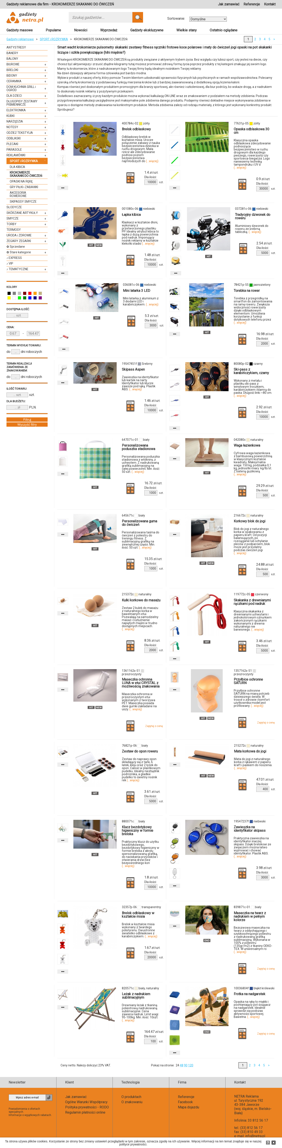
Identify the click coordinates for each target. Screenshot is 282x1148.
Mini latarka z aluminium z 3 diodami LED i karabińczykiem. (141, 301)
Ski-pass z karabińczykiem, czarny (251, 371)
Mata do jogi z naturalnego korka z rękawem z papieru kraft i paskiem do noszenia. (253, 763)
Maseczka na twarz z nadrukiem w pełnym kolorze (250, 916)
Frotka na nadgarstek (249, 994)
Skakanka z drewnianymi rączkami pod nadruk (252, 602)
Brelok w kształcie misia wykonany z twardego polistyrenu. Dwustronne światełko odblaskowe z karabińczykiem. (139, 930)
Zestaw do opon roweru (140, 751)
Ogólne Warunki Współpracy (86, 1102)
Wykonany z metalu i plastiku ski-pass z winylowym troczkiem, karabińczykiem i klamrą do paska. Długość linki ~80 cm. (253, 388)
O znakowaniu (131, 1102)
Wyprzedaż (108, 30)
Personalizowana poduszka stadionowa (138, 447)
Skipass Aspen (133, 369)
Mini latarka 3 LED (136, 291)
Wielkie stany (186, 30)
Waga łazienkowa (247, 445)
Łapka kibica (131, 215)
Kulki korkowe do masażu (141, 600)
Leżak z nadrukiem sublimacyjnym (136, 995)
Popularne (53, 30)
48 (181, 1065)
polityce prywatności (132, 1144)
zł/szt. (151, 172)
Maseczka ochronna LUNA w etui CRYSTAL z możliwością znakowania (141, 682)
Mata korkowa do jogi (250, 751)
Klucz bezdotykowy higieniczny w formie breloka (137, 830)
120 (190, 1065)
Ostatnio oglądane (223, 30)
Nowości (80, 30)
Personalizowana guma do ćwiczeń (139, 523)
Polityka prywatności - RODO (87, 1107)
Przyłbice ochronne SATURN (248, 681)
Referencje (251, 4)
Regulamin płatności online (85, 1112)
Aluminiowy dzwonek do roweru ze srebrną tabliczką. (251, 229)
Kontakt (270, 4)
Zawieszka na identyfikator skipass (250, 829)
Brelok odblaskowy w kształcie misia (138, 915)
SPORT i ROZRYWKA (54, 39)
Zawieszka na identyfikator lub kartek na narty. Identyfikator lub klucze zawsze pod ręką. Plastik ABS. (140, 383)
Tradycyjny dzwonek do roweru (252, 216)
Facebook (185, 1102)
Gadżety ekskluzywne (146, 30)
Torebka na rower (247, 291)
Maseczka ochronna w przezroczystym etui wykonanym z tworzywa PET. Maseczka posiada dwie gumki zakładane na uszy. (139, 701)
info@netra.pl (255, 1136)
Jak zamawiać (228, 4)
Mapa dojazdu (188, 1107)
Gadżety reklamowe (20, 39)
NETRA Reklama (246, 1096)
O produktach (131, 1097)
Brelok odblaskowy (136, 129)
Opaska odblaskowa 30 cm (251, 131)
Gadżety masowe (19, 30)
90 (185, 1065)
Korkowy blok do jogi (249, 521)
